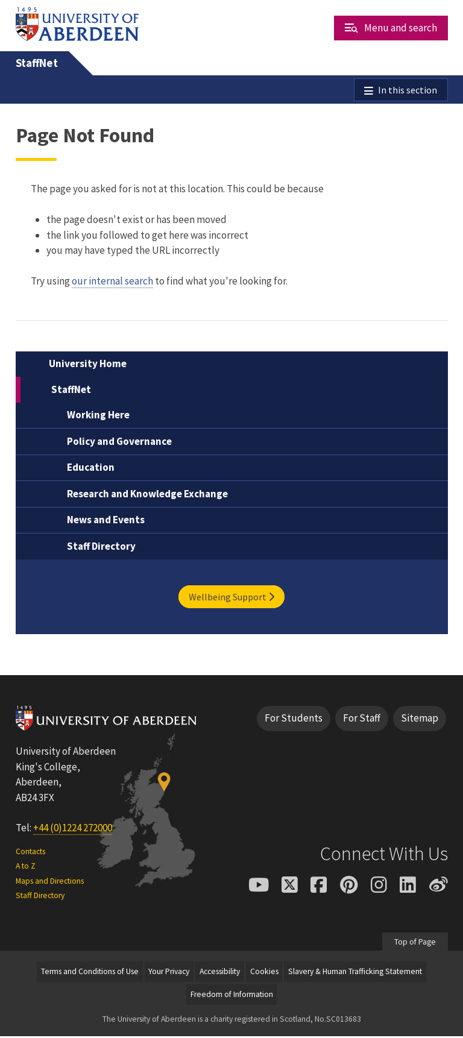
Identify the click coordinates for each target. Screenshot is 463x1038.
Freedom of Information (232, 996)
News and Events (106, 521)
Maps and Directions (50, 882)
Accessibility (220, 973)
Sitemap (419, 719)
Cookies (264, 973)
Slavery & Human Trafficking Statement (355, 973)
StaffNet (37, 63)
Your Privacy (168, 973)
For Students (294, 719)
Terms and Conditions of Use (90, 973)
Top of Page (415, 943)
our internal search (112, 282)
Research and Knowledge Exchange (147, 495)
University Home (88, 365)
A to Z (26, 868)
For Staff (361, 719)
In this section (407, 90)
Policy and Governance (119, 443)
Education (91, 469)
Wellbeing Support (231, 598)
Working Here (98, 416)
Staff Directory (101, 548)
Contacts (30, 853)
